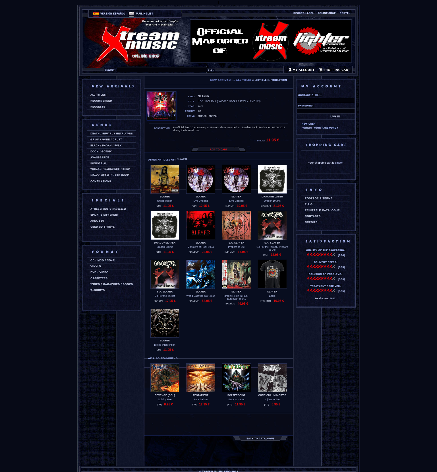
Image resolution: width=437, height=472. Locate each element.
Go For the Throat (165, 295)
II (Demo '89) (272, 399)
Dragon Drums (272, 200)
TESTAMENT (200, 395)
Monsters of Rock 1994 (200, 247)
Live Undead (200, 200)
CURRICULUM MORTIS (272, 395)
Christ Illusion (164, 200)
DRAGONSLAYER (272, 196)
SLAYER (165, 196)
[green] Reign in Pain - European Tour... (236, 297)
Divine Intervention (164, 344)
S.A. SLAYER (237, 242)
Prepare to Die (236, 247)
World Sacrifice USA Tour (200, 295)
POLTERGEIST (236, 395)
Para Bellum (201, 399)
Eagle (272, 295)
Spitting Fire (164, 399)
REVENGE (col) (165, 395)
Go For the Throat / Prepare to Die (272, 248)
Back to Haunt (236, 399)
